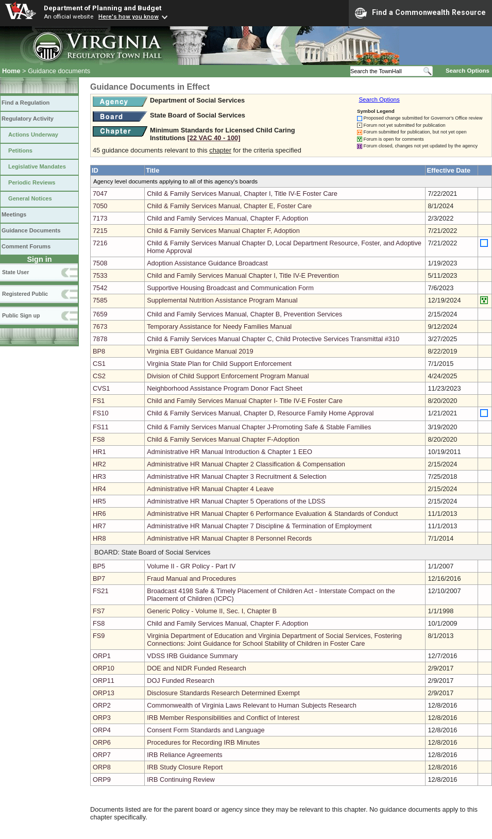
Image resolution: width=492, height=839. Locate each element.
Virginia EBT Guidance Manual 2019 (200, 351)
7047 (100, 193)
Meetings (14, 214)
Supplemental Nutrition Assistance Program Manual (222, 300)
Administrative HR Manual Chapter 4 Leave (210, 489)
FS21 (101, 591)
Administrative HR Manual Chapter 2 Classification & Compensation (246, 464)
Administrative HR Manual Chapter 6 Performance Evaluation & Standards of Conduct (272, 513)
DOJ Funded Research (180, 680)
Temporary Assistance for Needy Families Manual (219, 326)
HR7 (99, 526)
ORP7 (102, 755)
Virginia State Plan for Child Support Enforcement (219, 363)
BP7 (99, 578)
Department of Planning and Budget (102, 8)
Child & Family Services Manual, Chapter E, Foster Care (229, 206)
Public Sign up (21, 315)
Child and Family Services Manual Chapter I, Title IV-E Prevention (243, 275)
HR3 (99, 476)
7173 (100, 218)
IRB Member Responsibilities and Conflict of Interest (223, 717)
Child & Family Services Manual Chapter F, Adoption (223, 230)
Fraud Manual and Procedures (191, 578)
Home (11, 71)
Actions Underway (33, 134)
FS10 (101, 413)
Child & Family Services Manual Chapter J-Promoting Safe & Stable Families (259, 427)
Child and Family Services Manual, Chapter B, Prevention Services (244, 314)
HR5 (99, 501)
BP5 (99, 566)
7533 (100, 275)
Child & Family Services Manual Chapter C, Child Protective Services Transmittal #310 (273, 339)
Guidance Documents (31, 230)
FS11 (101, 427)
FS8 (99, 439)
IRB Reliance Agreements (185, 755)
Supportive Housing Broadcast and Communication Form (230, 288)
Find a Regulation (25, 102)
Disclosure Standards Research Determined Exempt (223, 693)
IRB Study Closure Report (185, 767)
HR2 (99, 464)
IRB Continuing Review (181, 779)
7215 (100, 230)
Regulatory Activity (28, 118)
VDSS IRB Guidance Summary (192, 656)
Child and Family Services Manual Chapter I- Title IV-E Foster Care (245, 401)
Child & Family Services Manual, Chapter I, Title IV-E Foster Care (242, 193)
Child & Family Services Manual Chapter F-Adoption (223, 439)
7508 (100, 263)
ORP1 (102, 656)
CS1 (99, 363)
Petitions (20, 150)
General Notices (30, 198)
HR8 (99, 538)
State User (15, 272)
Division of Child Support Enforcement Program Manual (228, 376)
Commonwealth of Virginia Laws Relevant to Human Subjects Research (252, 705)
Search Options (467, 71)
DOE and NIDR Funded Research (196, 668)
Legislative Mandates (37, 166)
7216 (100, 243)
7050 (100, 206)
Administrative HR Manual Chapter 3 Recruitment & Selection (237, 476)
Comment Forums (26, 246)
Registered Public (25, 294)
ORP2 (102, 705)
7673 (100, 326)
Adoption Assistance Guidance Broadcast (207, 263)
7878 (100, 339)
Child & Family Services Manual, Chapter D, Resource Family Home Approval (260, 413)
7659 (100, 314)
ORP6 (102, 742)
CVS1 (101, 388)
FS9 (99, 636)
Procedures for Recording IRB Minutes (203, 742)
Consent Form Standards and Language (205, 730)
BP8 (99, 351)
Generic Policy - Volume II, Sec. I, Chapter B (212, 611)
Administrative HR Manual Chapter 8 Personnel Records (229, 538)
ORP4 (102, 730)
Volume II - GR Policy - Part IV (191, 566)
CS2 (99, 376)
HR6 (99, 513)
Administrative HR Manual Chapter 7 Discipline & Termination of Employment (259, 526)
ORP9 (102, 779)
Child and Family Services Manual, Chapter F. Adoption (227, 623)
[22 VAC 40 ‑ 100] (214, 138)
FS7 (99, 611)
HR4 (99, 489)
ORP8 (102, 767)
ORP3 (102, 717)
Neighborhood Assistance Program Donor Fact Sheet (224, 388)
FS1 (99, 401)
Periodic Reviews (32, 182)
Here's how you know (128, 16)
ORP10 (103, 668)
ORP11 (103, 680)
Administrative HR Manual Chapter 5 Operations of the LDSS (236, 501)
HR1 (99, 452)
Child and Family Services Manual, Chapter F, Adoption (227, 218)
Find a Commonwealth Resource (420, 13)
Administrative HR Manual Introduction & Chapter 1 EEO (229, 452)
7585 (100, 300)
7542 (100, 288)
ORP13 (103, 693)
